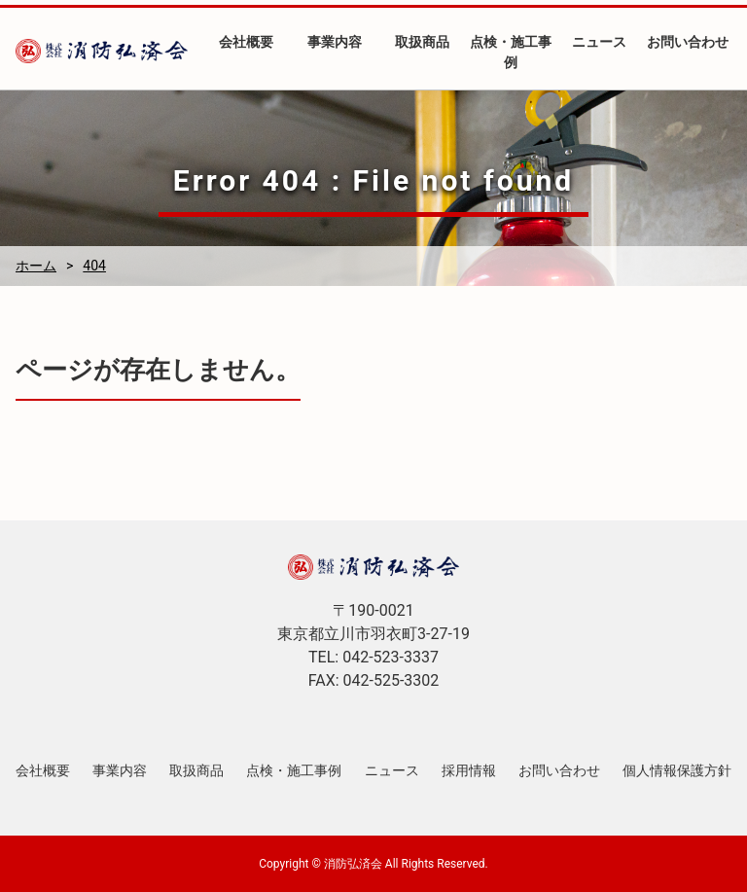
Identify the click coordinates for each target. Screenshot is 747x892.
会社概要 (246, 42)
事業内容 (334, 42)
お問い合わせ (688, 42)
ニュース (599, 42)
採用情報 (469, 770)
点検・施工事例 (510, 52)
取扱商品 (422, 42)
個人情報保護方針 (676, 770)
